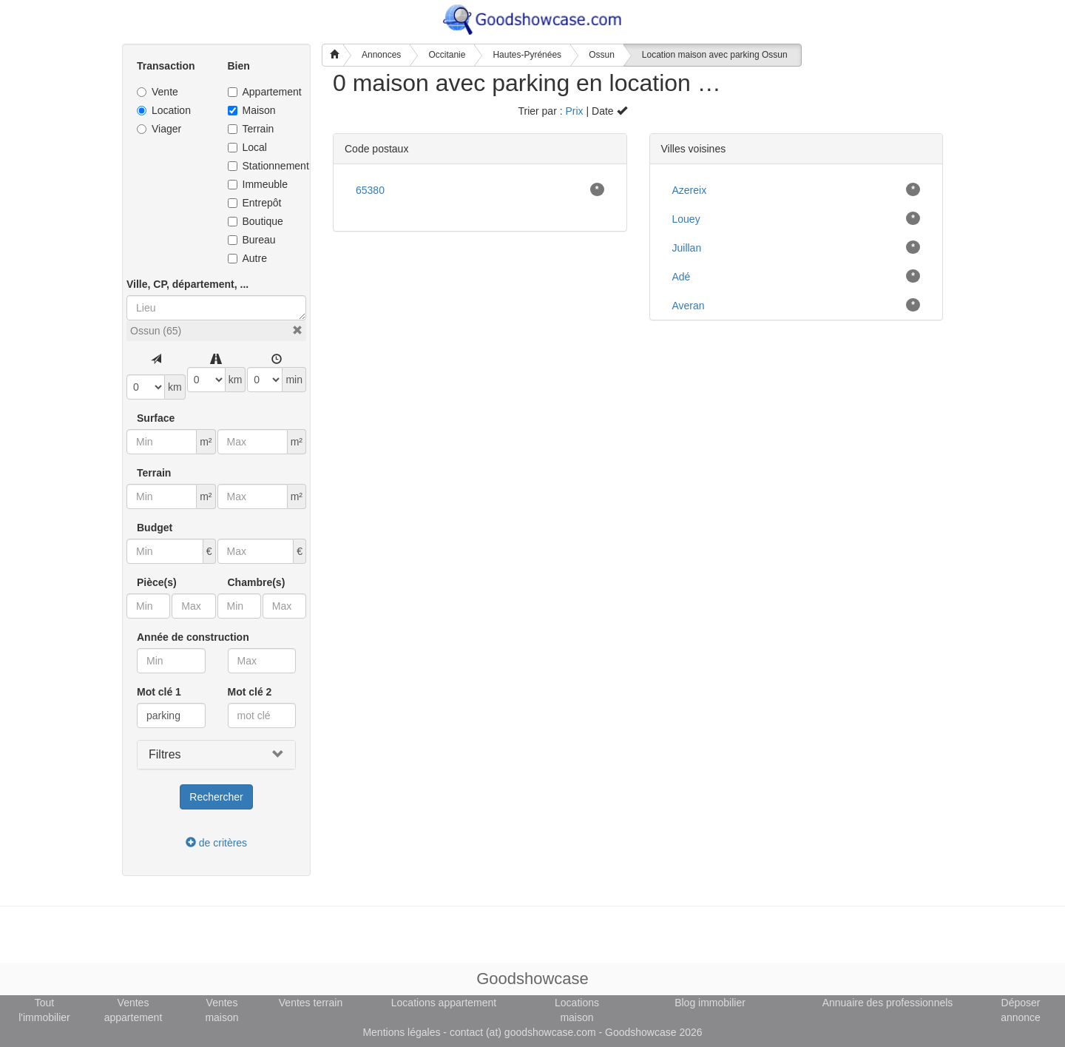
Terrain (251, 129)
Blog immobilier (710, 1003)
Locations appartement (443, 1003)
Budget (154, 527)
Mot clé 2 (250, 692)
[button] (297, 330)
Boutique (255, 221)
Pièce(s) (157, 582)
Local (247, 147)
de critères (216, 843)
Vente (157, 92)
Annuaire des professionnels (887, 1003)
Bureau (252, 240)
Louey (686, 219)
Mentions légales (401, 1032)
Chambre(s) (256, 582)
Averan (688, 306)
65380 (370, 190)
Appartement (262, 92)
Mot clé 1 (159, 692)
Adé (681, 277)
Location (164, 110)
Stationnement (262, 166)
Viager (159, 129)
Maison (252, 110)
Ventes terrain (310, 1003)
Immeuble (258, 184)
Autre (247, 258)
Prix (574, 111)
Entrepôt (255, 203)
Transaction (166, 66)
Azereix (689, 190)
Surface (156, 418)
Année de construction (193, 637)
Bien (239, 66)
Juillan (687, 248)
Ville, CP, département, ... (187, 284)
